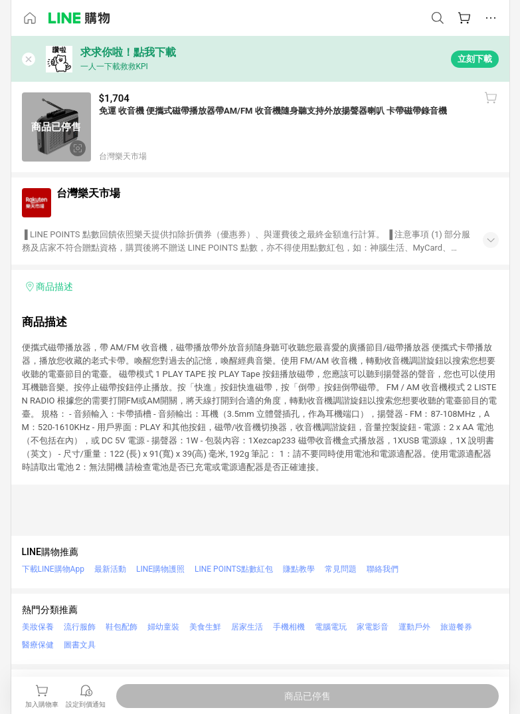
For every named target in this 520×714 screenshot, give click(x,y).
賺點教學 (299, 569)
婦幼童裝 (163, 627)
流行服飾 (80, 627)
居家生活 (247, 627)
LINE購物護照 (160, 569)
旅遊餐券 (456, 627)
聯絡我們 (382, 569)
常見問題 (341, 569)
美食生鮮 (205, 627)
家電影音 (373, 627)
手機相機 (289, 627)
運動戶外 (414, 627)
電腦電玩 (331, 627)
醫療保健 (38, 645)
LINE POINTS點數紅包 (234, 569)
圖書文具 (80, 645)
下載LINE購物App (53, 569)
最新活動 (110, 569)
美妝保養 (38, 627)
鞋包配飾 (121, 627)
